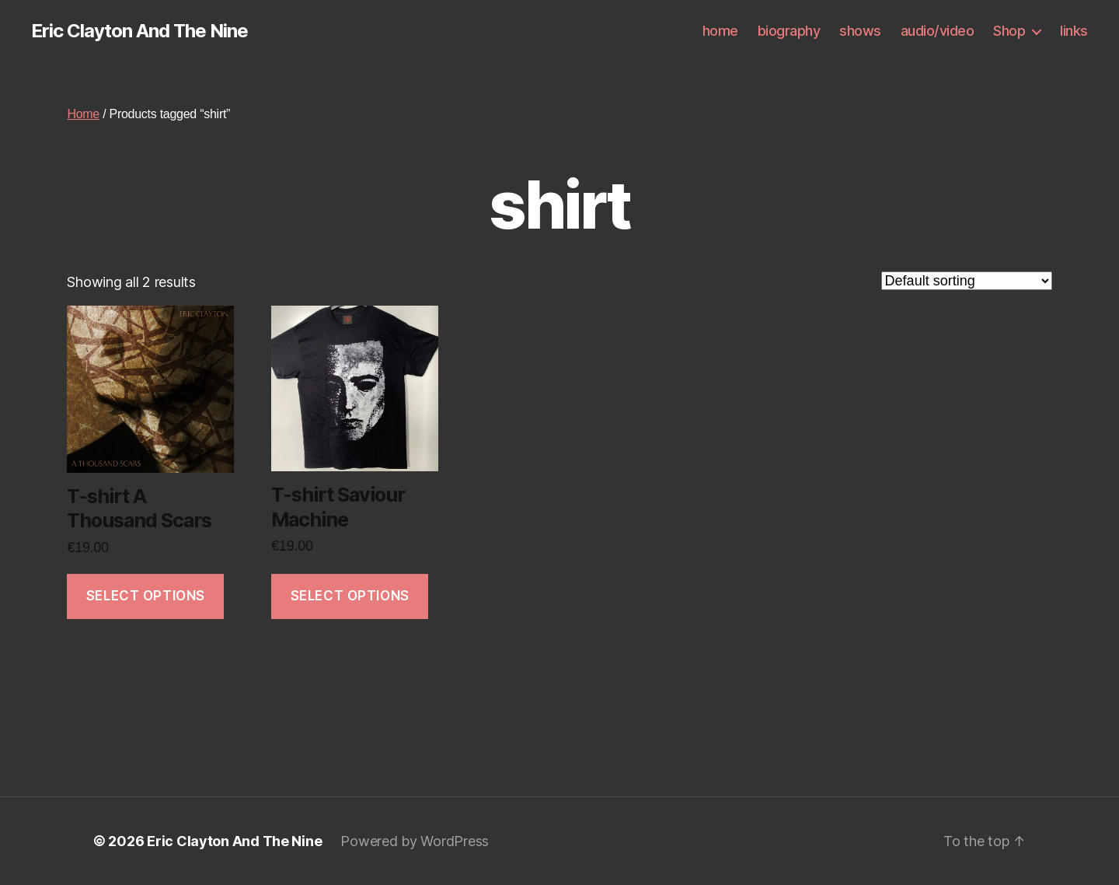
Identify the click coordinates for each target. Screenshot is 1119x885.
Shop (1009, 31)
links (1074, 31)
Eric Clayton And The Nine (139, 31)
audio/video (937, 31)
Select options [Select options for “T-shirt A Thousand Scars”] (145, 595)
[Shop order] (966, 280)
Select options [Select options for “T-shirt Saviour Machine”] (350, 595)
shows (860, 31)
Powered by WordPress (414, 841)
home (720, 31)
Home (83, 114)
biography (789, 31)
